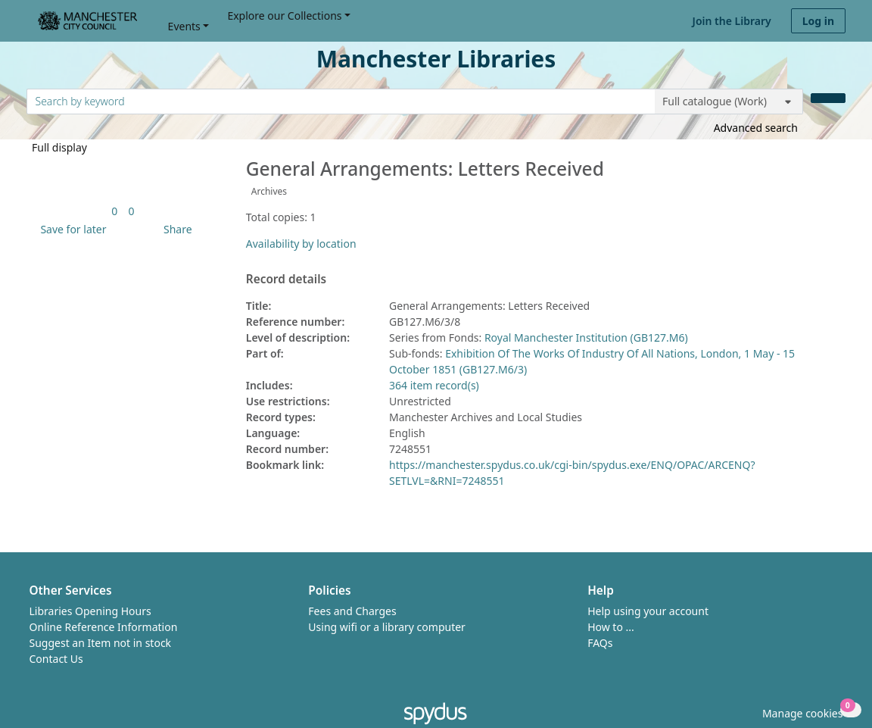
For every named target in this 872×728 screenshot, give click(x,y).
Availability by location (301, 243)
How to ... (610, 627)
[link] (114, 211)
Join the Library (732, 21)
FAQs (599, 643)
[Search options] (729, 101)
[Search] (828, 98)
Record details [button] (286, 279)
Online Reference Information (104, 627)
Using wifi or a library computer (387, 627)
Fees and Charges (352, 611)
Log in (818, 21)
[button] (70, 229)
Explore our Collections (284, 15)
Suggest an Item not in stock (101, 643)
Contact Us (56, 658)
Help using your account (647, 611)
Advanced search (756, 127)
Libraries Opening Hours (90, 611)
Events (184, 26)
